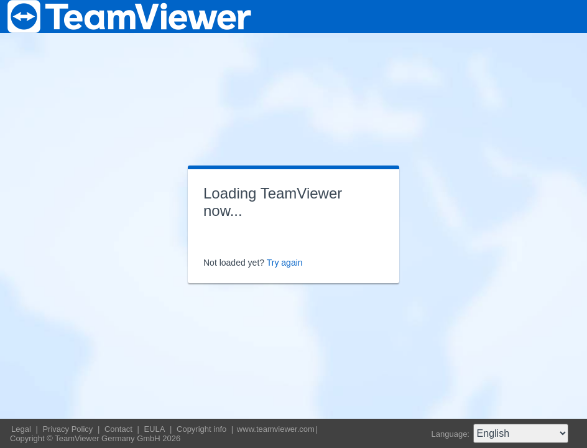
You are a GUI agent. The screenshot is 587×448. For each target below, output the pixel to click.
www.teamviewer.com (276, 429)
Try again (285, 263)
